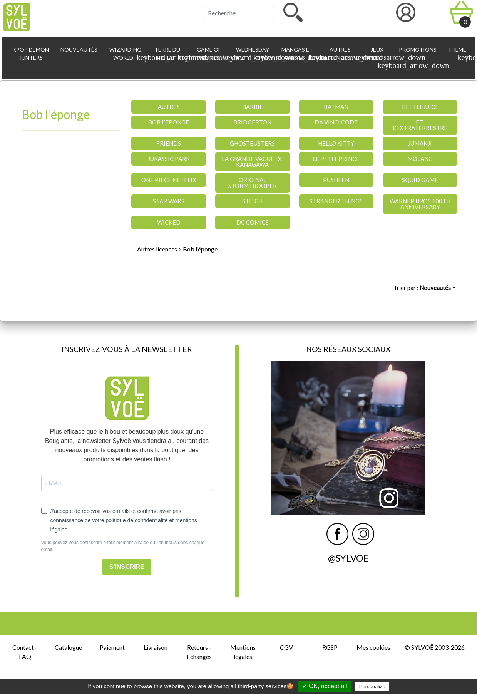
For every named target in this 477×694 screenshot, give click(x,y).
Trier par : (422, 287)
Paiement (112, 647)
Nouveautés (78, 49)
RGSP (330, 647)
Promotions (417, 49)
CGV (286, 647)
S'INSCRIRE (126, 566)
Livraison (155, 647)
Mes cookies (373, 647)
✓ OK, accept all (324, 686)
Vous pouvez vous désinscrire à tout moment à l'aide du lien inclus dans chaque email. (123, 546)
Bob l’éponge (200, 249)
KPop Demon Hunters (30, 53)
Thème (458, 54)
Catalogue (68, 647)
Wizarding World (126, 54)
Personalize (372, 686)
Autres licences (157, 249)
